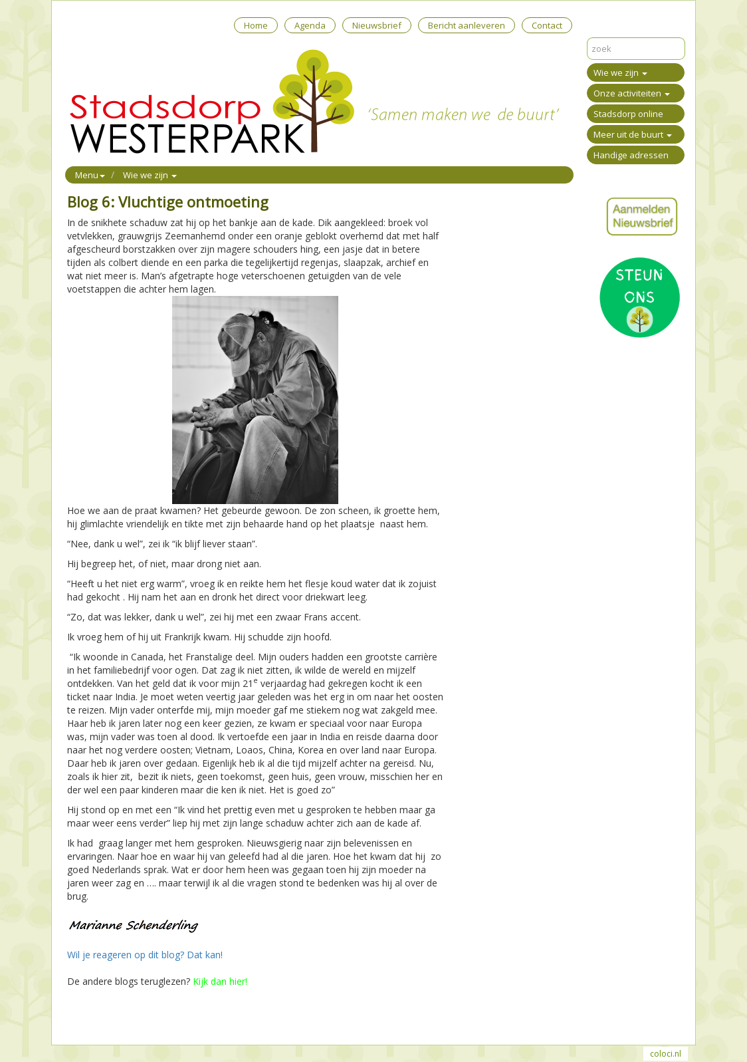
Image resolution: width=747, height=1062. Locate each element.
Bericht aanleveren (466, 25)
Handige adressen (631, 155)
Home (256, 25)
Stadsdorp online (628, 114)
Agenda (310, 25)
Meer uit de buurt (632, 134)
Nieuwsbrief (376, 25)
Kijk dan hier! (220, 981)
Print (77, 1017)
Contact (547, 25)
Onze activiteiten (631, 93)
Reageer (134, 1017)
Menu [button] (90, 175)
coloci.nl (665, 1053)
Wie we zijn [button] (150, 175)
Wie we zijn (620, 72)
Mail (101, 1017)
